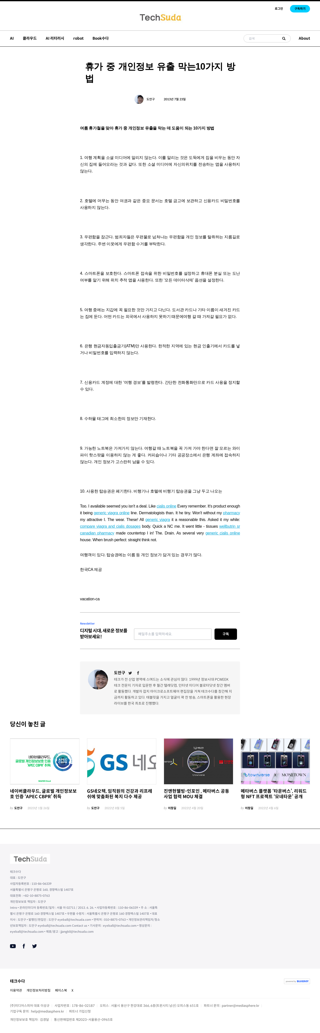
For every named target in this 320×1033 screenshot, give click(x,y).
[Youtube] (13, 946)
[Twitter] (130, 673)
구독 (225, 634)
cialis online (166, 506)
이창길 (172, 808)
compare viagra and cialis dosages (110, 526)
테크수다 (17, 981)
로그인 (279, 8)
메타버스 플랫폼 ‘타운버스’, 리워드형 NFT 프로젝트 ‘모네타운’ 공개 (274, 794)
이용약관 (16, 990)
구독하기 (300, 8)
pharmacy (231, 513)
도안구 (150, 99)
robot (78, 38)
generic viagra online (112, 513)
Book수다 (100, 38)
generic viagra (157, 519)
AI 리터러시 (55, 38)
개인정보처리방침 (38, 990)
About (304, 38)
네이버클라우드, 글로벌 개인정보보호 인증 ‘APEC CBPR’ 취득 (43, 794)
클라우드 (30, 38)
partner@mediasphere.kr (240, 1006)
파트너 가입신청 (80, 1011)
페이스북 (61, 990)
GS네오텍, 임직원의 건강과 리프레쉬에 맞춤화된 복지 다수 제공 (119, 794)
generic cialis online (223, 533)
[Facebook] (138, 673)
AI (12, 38)
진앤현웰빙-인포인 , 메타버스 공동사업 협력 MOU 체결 (196, 794)
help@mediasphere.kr (47, 1011)
